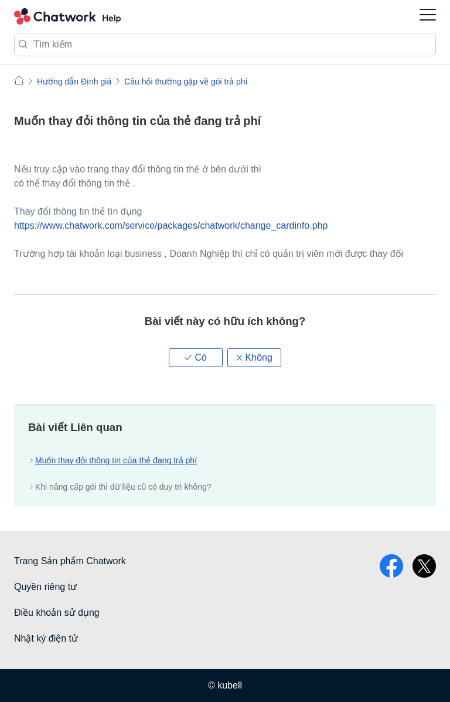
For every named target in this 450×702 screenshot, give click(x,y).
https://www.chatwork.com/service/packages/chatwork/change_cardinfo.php (171, 225)
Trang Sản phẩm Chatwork (70, 561)
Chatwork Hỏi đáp (67, 16)
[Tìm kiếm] (225, 44)
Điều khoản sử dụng (57, 613)
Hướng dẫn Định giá (74, 81)
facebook (391, 566)
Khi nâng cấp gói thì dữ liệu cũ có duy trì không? (123, 486)
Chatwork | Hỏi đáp (19, 80)
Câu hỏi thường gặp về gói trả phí (185, 81)
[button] (196, 357)
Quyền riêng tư (45, 587)
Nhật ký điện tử (46, 638)
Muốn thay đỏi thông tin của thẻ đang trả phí (116, 460)
